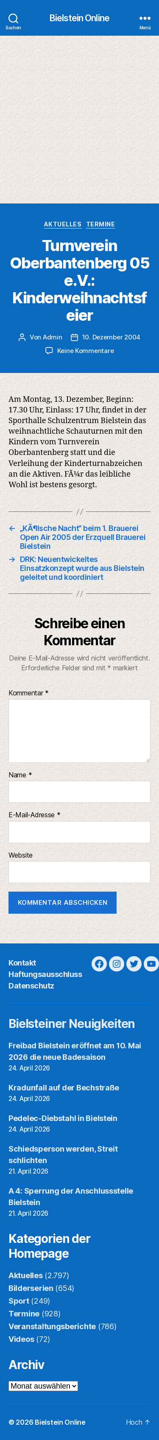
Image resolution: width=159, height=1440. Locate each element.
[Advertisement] (79, 119)
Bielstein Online (79, 18)
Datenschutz (31, 985)
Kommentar (28, 693)
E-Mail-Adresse (34, 815)
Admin (52, 337)
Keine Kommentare (85, 351)
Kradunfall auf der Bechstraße (63, 1087)
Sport (18, 1300)
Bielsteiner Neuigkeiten (71, 1023)
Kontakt (22, 962)
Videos (21, 1339)
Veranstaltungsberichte (52, 1326)
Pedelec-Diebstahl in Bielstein (62, 1118)
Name (20, 775)
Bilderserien (30, 1288)
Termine (100, 224)
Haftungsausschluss (45, 974)
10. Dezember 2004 (111, 337)
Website (20, 855)
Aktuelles (63, 224)
